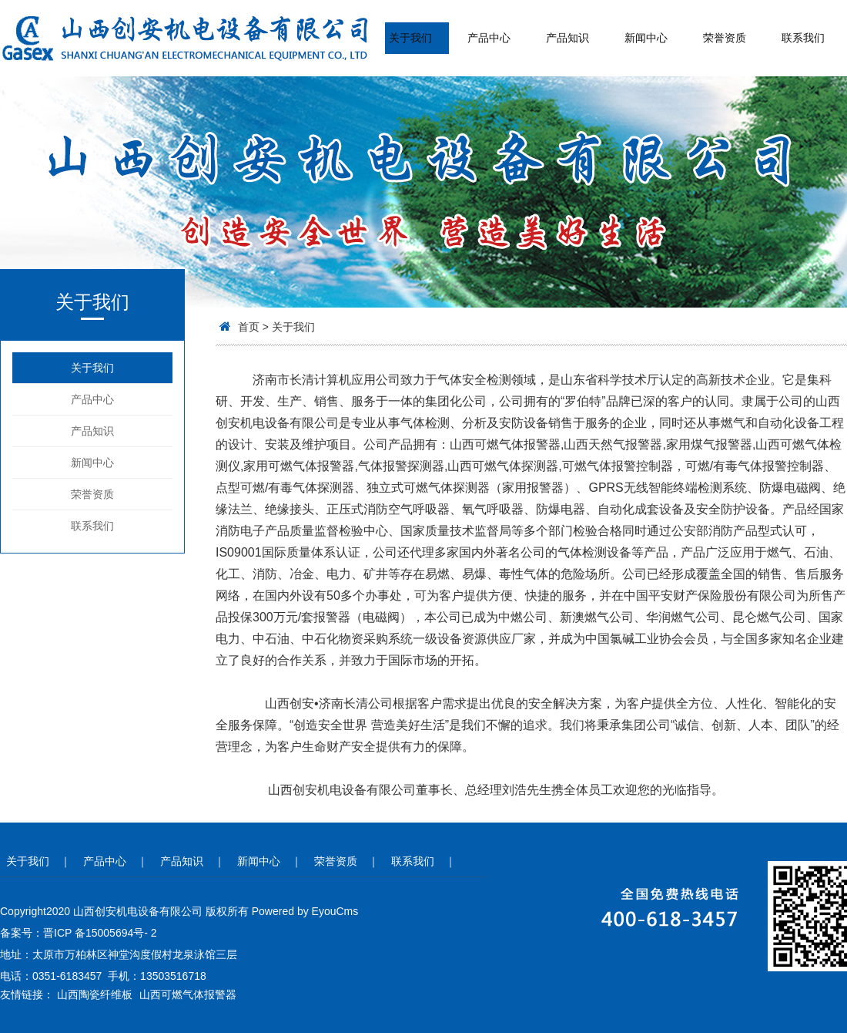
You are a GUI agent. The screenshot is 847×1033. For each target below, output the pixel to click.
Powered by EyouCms (303, 911)
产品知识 (567, 38)
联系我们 (803, 38)
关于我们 (410, 38)
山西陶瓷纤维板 (94, 994)
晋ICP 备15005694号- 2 (100, 933)
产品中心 (489, 38)
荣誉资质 (724, 38)
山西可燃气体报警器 (187, 994)
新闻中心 (646, 38)
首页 (248, 327)
